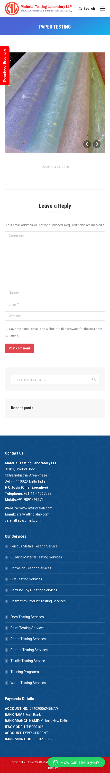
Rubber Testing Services (29, 650)
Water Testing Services (28, 683)
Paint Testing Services (27, 628)
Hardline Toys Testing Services (33, 590)
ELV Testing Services (26, 579)
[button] (76, 762)
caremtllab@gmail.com (23, 520)
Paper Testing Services (28, 639)
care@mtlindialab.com (32, 514)
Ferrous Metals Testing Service (34, 546)
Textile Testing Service (27, 661)
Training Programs (24, 672)
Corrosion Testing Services (30, 568)
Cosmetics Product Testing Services (38, 601)
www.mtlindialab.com (36, 508)
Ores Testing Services (27, 617)
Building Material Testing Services (36, 557)
